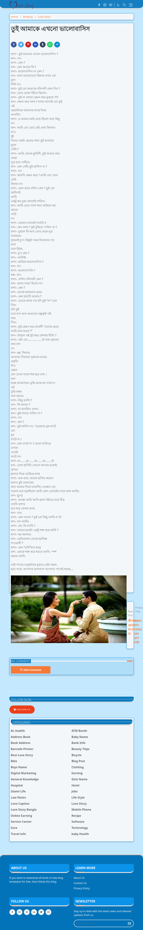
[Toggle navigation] (131, 5)
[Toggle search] (124, 5)
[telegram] (27, 912)
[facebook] (99, 5)
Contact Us (80, 883)
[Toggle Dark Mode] (118, 5)
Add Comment (31, 670)
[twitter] (41, 912)
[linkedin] (34, 912)
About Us (79, 878)
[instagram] (105, 5)
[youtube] (111, 5)
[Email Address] (100, 923)
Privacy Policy (82, 888)
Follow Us (22, 709)
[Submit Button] (129, 923)
